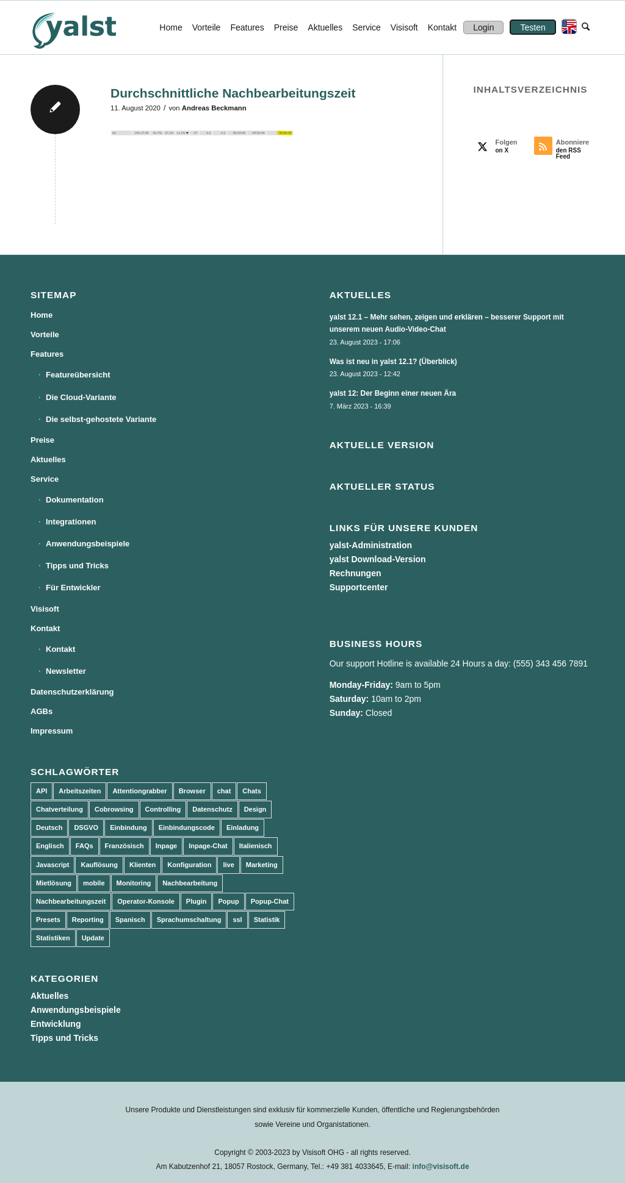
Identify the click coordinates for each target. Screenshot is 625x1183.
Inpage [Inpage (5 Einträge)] (166, 845)
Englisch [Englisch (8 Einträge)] (50, 845)
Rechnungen (355, 573)
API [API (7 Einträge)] (41, 791)
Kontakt (45, 628)
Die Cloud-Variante (81, 397)
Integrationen (71, 521)
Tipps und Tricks (77, 565)
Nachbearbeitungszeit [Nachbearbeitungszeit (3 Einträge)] (71, 901)
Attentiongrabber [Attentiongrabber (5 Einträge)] (139, 791)
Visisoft (45, 608)
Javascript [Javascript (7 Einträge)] (52, 864)
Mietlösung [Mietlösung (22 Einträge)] (53, 883)
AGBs (41, 711)
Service (45, 479)
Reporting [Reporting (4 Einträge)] (88, 919)
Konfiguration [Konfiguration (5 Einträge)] (189, 864)
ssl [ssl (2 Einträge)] (237, 919)
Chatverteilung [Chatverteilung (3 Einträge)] (59, 809)
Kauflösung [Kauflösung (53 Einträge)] (99, 864)
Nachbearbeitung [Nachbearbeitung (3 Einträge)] (189, 883)
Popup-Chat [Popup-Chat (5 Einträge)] (270, 901)
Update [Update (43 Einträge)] (93, 938)
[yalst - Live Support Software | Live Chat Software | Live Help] (89, 27)
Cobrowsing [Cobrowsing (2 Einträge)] (114, 809)
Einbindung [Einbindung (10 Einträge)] (128, 827)
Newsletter (66, 671)
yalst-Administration (371, 545)
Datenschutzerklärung (72, 691)
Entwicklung (56, 1024)
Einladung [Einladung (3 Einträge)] (242, 827)
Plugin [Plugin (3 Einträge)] (196, 901)
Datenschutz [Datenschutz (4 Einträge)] (212, 809)
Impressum (52, 730)
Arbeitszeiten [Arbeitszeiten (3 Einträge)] (80, 791)
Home (41, 315)
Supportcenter (359, 587)
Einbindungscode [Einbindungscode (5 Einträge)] (187, 827)
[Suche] (585, 27)
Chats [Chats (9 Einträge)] (251, 791)
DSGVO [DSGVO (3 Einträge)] (86, 827)
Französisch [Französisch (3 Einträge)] (124, 845)
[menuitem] (170, 27)
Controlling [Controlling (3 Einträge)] (163, 809)
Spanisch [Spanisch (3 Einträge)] (130, 919)
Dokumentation (75, 499)
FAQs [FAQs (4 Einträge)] (84, 845)
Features (47, 354)
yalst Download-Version (378, 559)
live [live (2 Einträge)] (228, 864)
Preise (42, 440)
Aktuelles (48, 459)
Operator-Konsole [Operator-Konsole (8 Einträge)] (146, 901)
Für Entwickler (73, 587)
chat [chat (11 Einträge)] (224, 791)
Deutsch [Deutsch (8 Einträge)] (49, 827)
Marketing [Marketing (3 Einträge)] (262, 864)
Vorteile (45, 334)
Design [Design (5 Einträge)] (255, 809)
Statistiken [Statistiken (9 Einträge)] (53, 938)
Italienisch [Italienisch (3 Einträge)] (255, 845)
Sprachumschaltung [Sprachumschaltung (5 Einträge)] (189, 919)
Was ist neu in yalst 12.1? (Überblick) (393, 361)
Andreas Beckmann (214, 108)
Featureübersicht (78, 374)
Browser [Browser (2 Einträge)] (192, 791)
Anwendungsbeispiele (87, 543)
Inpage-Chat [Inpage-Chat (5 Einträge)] (208, 845)
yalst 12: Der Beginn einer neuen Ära (393, 393)
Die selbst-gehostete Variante (101, 419)
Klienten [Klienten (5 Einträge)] (142, 864)
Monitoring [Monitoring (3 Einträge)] (134, 883)
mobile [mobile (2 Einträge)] (93, 883)
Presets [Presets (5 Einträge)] (48, 919)
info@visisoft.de (441, 1166)
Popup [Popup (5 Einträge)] (228, 901)
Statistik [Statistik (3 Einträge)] (267, 919)
